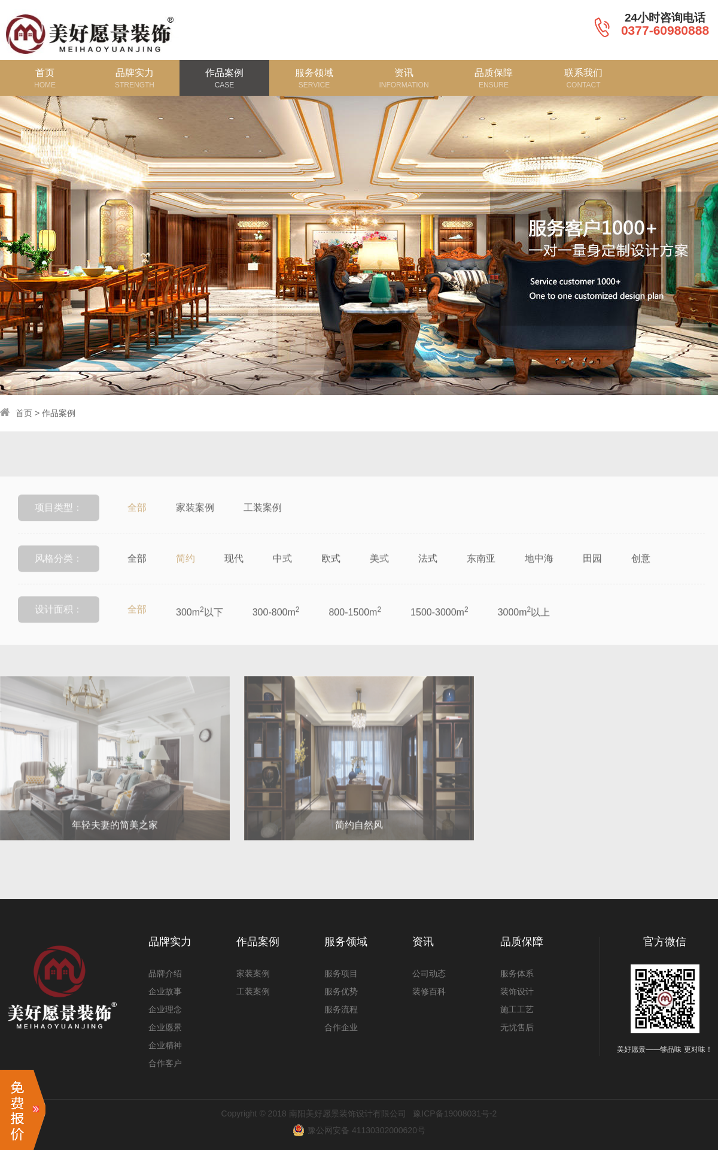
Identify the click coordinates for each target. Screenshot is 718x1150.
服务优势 (341, 991)
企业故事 (165, 991)
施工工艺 (517, 1009)
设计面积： (59, 623)
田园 (592, 573)
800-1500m (354, 626)
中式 (282, 573)
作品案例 (58, 413)
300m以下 (199, 626)
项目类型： (59, 522)
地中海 (539, 573)
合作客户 (165, 1063)
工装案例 (263, 522)
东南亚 (481, 573)
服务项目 (341, 973)
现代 (234, 573)
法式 (427, 573)
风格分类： (59, 573)
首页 (24, 413)
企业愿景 (165, 1027)
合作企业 (341, 1027)
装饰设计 (517, 991)
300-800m (276, 626)
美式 (379, 573)
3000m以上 (524, 626)
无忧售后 (517, 1027)
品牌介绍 (165, 973)
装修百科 (429, 991)
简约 (185, 573)
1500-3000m (439, 626)
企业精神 (165, 1045)
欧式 (330, 573)
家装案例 (195, 522)
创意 (640, 573)
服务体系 (517, 973)
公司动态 (429, 973)
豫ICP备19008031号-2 (455, 1113)
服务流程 (341, 1009)
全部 (137, 522)
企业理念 (165, 1009)
